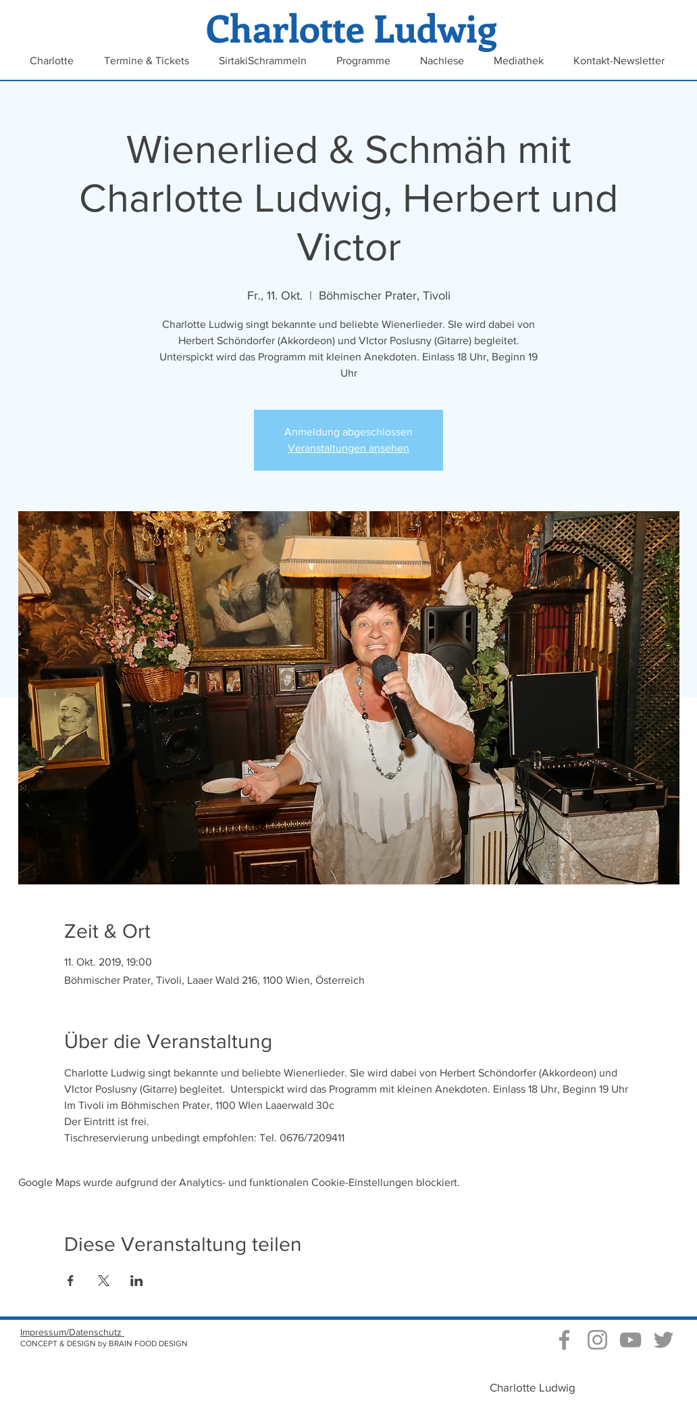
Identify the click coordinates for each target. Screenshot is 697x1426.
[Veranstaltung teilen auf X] (103, 1280)
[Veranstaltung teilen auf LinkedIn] (136, 1280)
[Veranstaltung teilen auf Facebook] (70, 1280)
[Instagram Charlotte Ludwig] (597, 1340)
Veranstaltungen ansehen (348, 448)
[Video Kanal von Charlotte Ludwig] (630, 1340)
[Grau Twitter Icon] (663, 1340)
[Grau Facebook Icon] (564, 1340)
